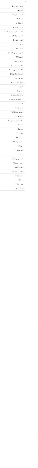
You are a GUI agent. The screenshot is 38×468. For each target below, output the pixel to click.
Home (32, 17)
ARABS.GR (25, 3)
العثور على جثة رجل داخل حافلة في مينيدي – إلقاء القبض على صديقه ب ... (7, 447)
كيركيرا (7, 113)
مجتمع (27, 17)
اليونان (33, 22)
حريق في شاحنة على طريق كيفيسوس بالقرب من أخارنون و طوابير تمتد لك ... (27, 447)
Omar (18, 417)
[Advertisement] (19, 89)
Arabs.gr (3, 324)
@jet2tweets (12, 137)
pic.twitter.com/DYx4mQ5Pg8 (23, 142)
